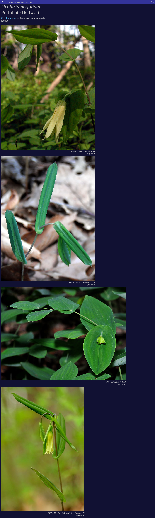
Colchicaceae (8, 18)
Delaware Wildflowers (16, 2)
